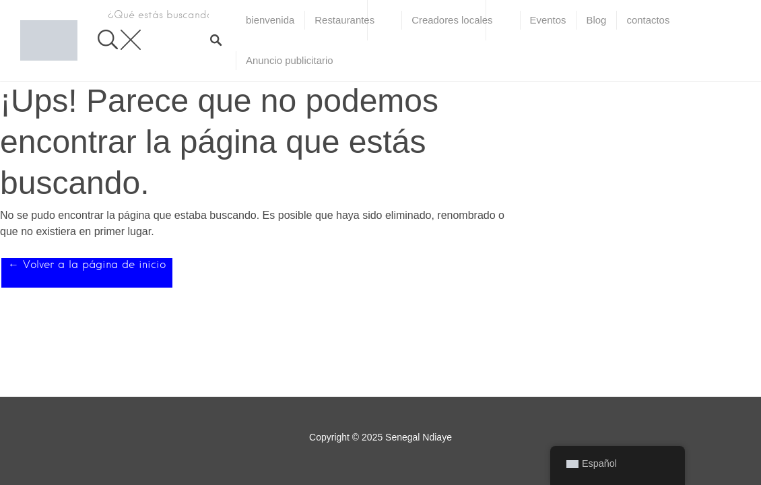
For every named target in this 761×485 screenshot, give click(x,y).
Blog (597, 20)
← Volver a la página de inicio (87, 264)
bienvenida (270, 20)
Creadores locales (451, 20)
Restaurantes (344, 20)
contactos (647, 20)
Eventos (548, 20)
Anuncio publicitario (289, 60)
